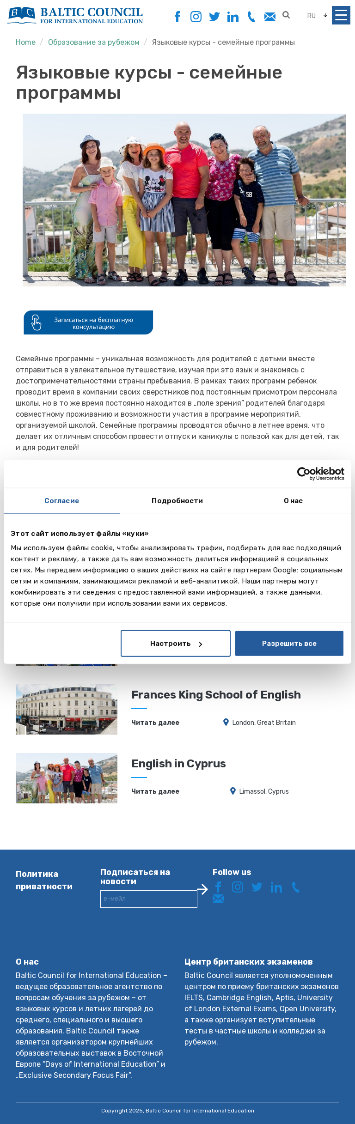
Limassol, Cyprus (264, 792)
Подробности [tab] (177, 500)
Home (26, 42)
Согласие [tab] (61, 500)
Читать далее (155, 723)
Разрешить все (289, 643)
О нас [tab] (293, 500)
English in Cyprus (178, 763)
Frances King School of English (216, 694)
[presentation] (170, 940)
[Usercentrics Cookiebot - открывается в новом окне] (303, 473)
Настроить (176, 643)
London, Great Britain (264, 723)
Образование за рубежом (94, 42)
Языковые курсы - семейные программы (223, 42)
